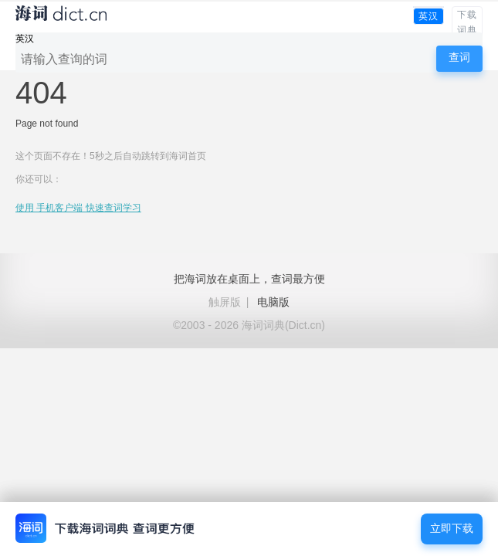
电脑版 (273, 302)
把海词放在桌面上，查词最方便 (249, 279)
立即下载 (451, 528)
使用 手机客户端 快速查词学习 (78, 207)
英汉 (428, 16)
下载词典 (467, 22)
